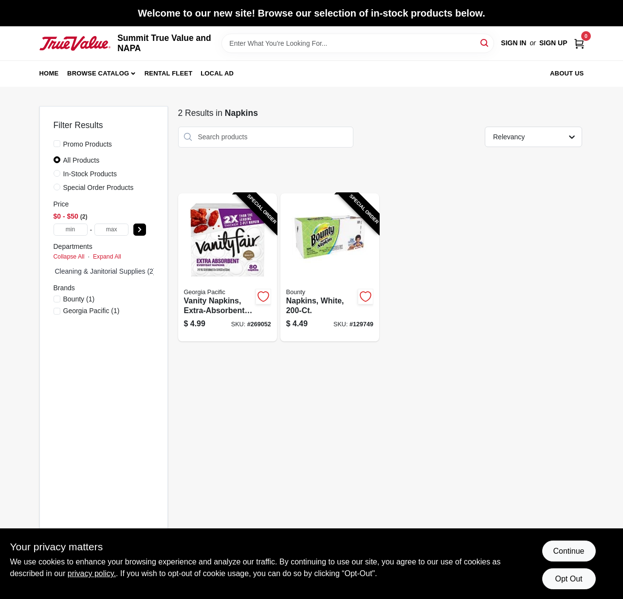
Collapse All (69, 256)
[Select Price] (139, 230)
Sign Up (553, 43)
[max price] (111, 230)
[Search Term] (357, 43)
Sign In (513, 43)
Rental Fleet (169, 73)
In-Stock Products (90, 173)
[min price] (71, 230)
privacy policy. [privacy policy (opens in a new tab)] (92, 573)
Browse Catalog (98, 73)
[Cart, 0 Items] (579, 43)
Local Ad (217, 73)
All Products (81, 160)
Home (49, 73)
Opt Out (568, 579)
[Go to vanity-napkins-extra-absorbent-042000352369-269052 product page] (227, 267)
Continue (568, 551)
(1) (79, 299)
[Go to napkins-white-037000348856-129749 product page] (329, 267)
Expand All (107, 256)
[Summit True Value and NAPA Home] (75, 43)
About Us (567, 73)
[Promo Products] (57, 143)
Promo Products (87, 144)
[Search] (485, 43)
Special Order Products (98, 187)
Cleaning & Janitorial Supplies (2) (105, 271)
